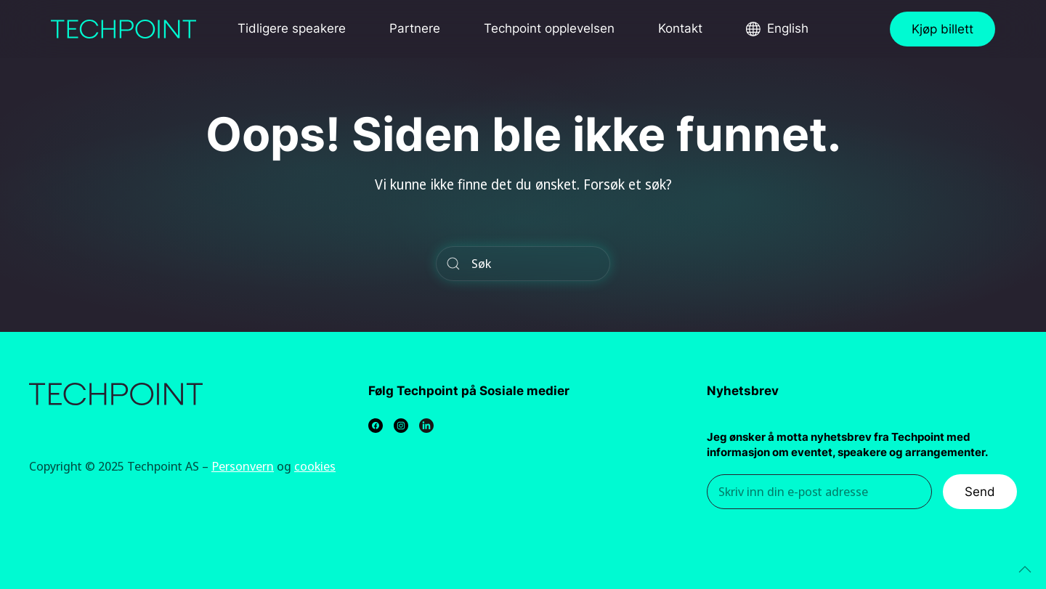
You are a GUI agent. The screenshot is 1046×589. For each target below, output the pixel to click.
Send (980, 491)
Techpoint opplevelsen (549, 28)
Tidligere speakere (292, 28)
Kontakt (680, 28)
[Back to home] (123, 29)
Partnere (414, 28)
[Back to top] (1025, 569)
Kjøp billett (942, 29)
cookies (315, 466)
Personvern (242, 466)
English (787, 28)
